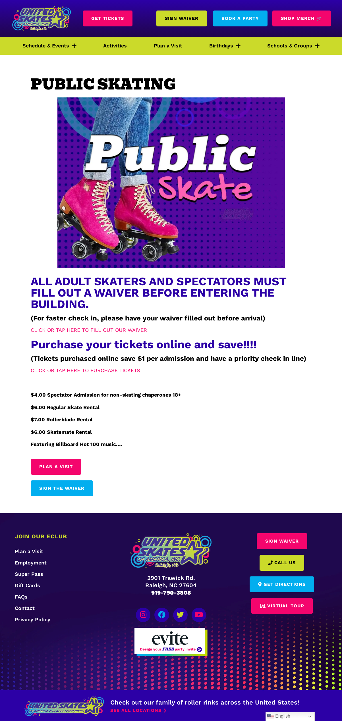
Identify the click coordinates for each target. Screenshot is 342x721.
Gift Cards (27, 585)
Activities (115, 46)
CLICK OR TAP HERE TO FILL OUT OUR (79, 330)
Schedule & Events (49, 45)
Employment (31, 563)
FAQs (21, 597)
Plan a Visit (168, 46)
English (278, 716)
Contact (25, 608)
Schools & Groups (293, 45)
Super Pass (29, 574)
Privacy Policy (32, 619)
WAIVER (137, 330)
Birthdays (225, 45)
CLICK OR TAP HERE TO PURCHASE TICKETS (85, 370)
